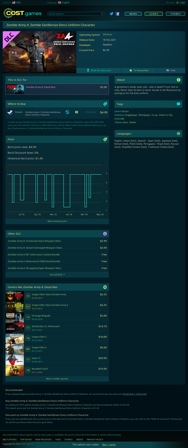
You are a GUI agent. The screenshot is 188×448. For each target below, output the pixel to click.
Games (153, 13)
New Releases (43, 439)
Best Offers (10, 439)
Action (125, 111)
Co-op (155, 115)
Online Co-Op (165, 115)
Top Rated (26, 439)
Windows (107, 34)
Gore (125, 122)
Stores (175, 13)
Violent (132, 122)
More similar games (57, 378)
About (79, 439)
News (133, 13)
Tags (58, 439)
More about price (57, 221)
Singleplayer (131, 115)
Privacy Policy (95, 439)
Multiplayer (144, 115)
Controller (120, 119)
